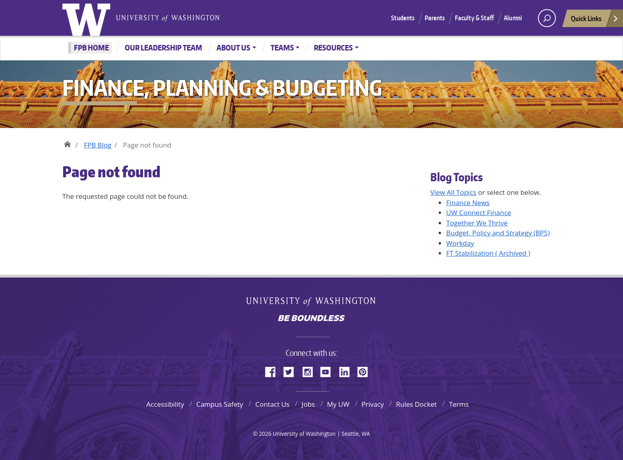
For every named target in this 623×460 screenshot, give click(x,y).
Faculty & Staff (474, 18)
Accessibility (165, 404)
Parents (435, 18)
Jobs (308, 404)
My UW (338, 404)
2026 (265, 433)
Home (67, 143)
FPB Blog (97, 144)
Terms (459, 404)
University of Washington (88, 18)
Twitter (291, 370)
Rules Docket (416, 404)
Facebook (273, 370)
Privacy (373, 404)
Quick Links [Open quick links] (595, 20)
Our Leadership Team (163, 47)
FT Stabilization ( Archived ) (488, 253)
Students (402, 18)
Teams (282, 47)
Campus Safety (219, 404)
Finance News (467, 202)
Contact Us (272, 404)
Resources (333, 47)
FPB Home (91, 47)
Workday (460, 243)
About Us (233, 47)
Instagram (310, 370)
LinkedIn (347, 370)
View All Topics (453, 192)
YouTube (328, 370)
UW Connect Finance (478, 212)
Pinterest (365, 370)
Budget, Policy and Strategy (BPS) (497, 232)
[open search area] (547, 18)
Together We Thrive (477, 222)
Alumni (513, 18)
